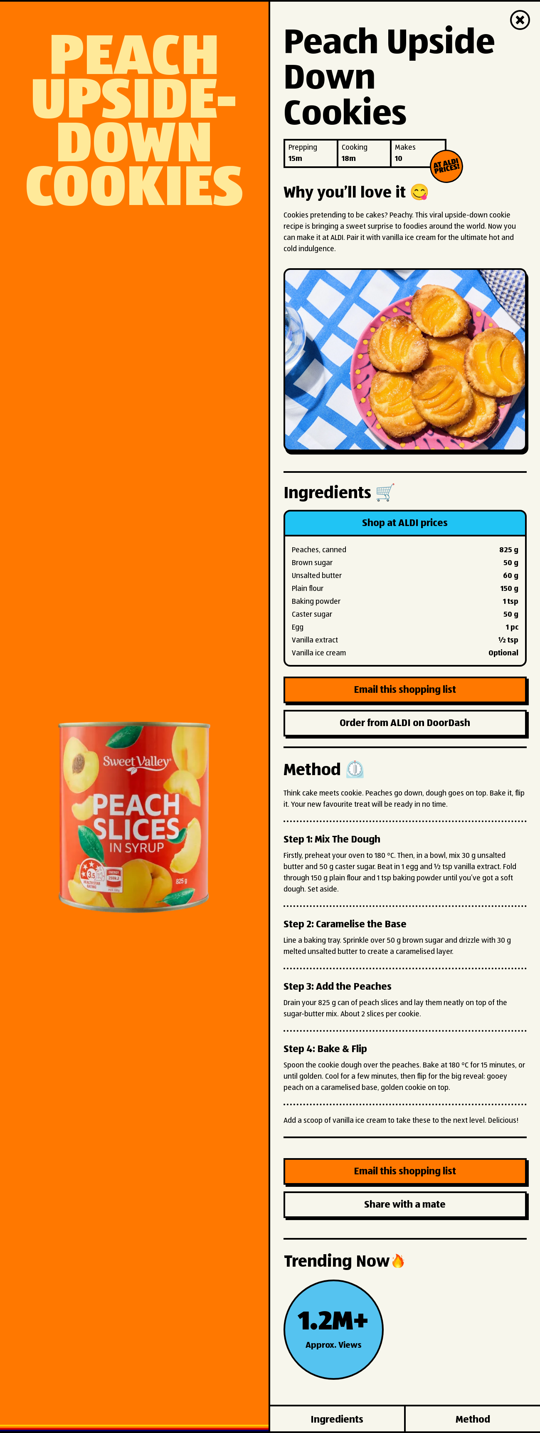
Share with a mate (405, 1205)
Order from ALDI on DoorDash (405, 723)
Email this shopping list (405, 690)
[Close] (520, 20)
